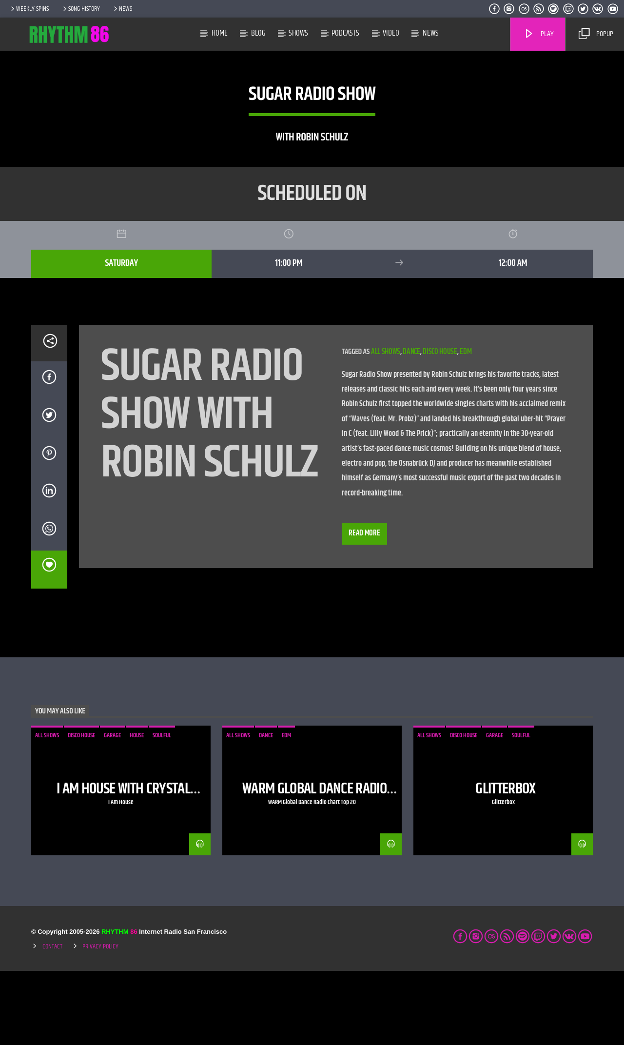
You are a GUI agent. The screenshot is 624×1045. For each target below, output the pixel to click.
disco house (440, 426)
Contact (52, 1020)
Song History (80, 8)
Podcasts (345, 33)
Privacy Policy (100, 1020)
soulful (162, 809)
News (122, 8)
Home (220, 33)
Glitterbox (505, 863)
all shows (385, 426)
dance (411, 426)
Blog (258, 33)
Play (539, 34)
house (137, 809)
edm (465, 426)
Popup (596, 34)
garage (112, 809)
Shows (298, 33)
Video (391, 33)
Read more (364, 607)
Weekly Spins (29, 8)
